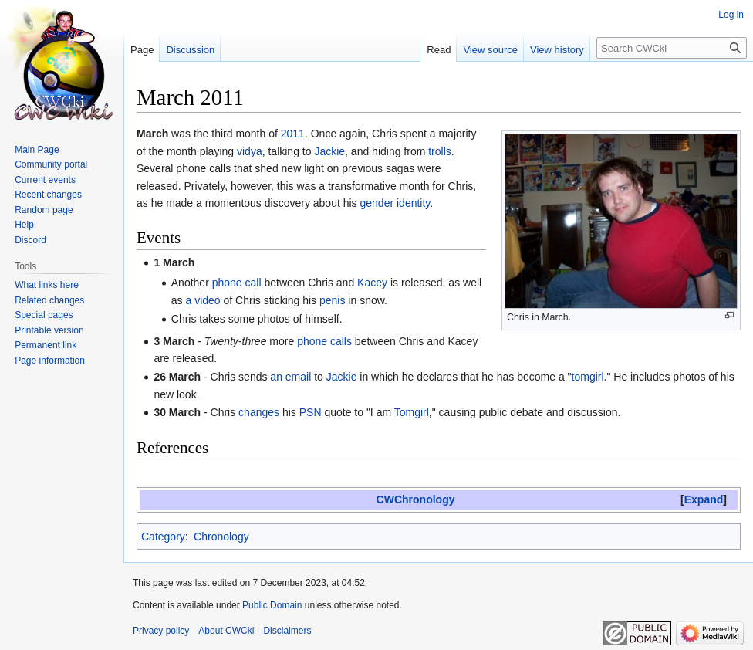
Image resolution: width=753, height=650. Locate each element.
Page (142, 50)
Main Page (37, 149)
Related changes (49, 300)
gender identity (395, 203)
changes (258, 412)
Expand (704, 499)
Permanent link (45, 345)
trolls (439, 151)
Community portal (51, 164)
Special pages (44, 315)
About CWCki (226, 630)
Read (439, 50)
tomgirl (588, 377)
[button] (703, 500)
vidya (249, 151)
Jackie (329, 151)
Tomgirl (411, 412)
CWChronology (415, 499)
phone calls (324, 341)
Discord (30, 240)
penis (332, 300)
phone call (237, 282)
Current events (45, 179)
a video (202, 300)
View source (490, 50)
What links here (47, 284)
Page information (50, 360)
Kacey (372, 282)
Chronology (221, 536)
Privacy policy (161, 630)
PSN (310, 412)
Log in (731, 14)
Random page (44, 210)
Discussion (190, 50)
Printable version (49, 330)
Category (163, 536)
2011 (293, 133)
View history (557, 50)
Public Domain (272, 605)
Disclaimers (287, 630)
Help (24, 224)
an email (290, 377)
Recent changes (48, 194)
